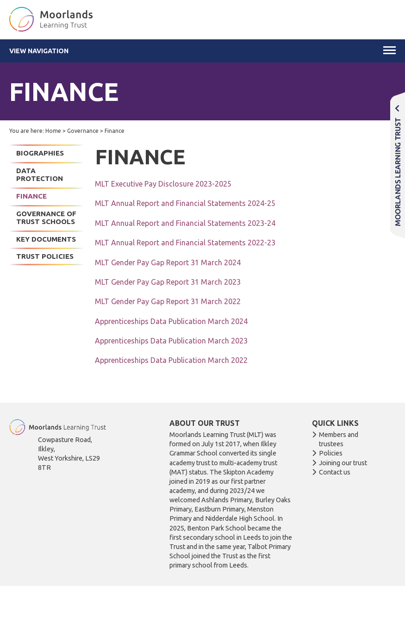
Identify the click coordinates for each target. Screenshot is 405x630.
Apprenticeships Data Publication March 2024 (171, 321)
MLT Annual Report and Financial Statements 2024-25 (185, 203)
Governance (83, 131)
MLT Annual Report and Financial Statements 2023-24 (185, 223)
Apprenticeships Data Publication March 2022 (171, 360)
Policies (331, 453)
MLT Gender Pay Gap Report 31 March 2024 (168, 262)
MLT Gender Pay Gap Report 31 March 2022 (168, 301)
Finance (31, 196)
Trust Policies (45, 256)
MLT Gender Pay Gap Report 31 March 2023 (168, 282)
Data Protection (39, 175)
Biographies (40, 153)
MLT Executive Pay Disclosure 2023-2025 (163, 184)
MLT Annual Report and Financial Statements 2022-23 (185, 242)
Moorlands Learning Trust (397, 165)
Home (53, 131)
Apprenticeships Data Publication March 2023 (171, 341)
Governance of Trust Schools (46, 218)
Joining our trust (343, 463)
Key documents (46, 239)
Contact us (334, 472)
